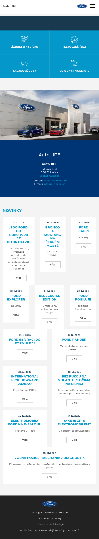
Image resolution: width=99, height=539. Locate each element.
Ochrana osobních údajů (50, 524)
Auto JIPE (10, 6)
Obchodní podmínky (49, 518)
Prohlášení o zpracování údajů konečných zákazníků (49, 530)
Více (18, 278)
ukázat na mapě (49, 176)
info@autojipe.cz (54, 184)
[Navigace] (92, 6)
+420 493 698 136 (55, 180)
